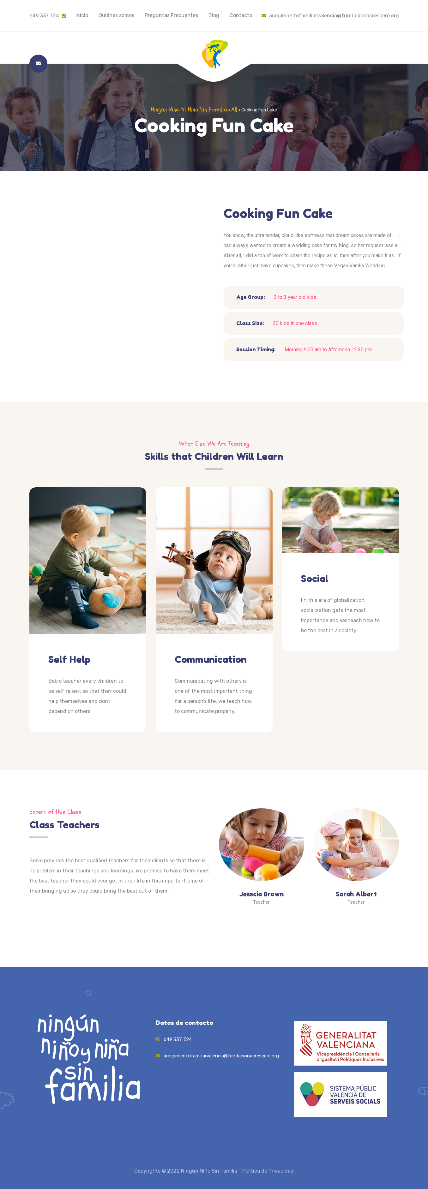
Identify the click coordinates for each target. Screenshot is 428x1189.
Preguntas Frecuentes (171, 15)
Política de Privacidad (268, 1171)
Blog (213, 15)
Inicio (81, 15)
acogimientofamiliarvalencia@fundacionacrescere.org (330, 16)
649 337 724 (44, 16)
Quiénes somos (116, 15)
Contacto (241, 15)
